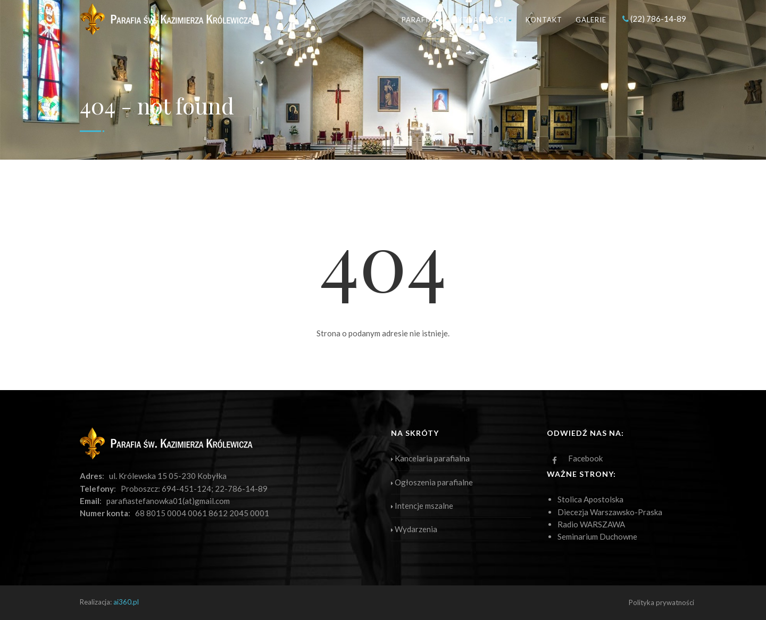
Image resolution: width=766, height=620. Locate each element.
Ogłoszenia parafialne (432, 482)
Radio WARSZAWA (591, 524)
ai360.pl (126, 602)
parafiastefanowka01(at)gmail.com (168, 501)
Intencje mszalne (422, 505)
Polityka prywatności (661, 602)
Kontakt (544, 19)
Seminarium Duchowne (597, 536)
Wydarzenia (414, 529)
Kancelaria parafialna (430, 458)
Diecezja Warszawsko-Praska (609, 512)
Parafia (420, 19)
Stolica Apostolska (590, 499)
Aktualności (482, 19)
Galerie (591, 19)
